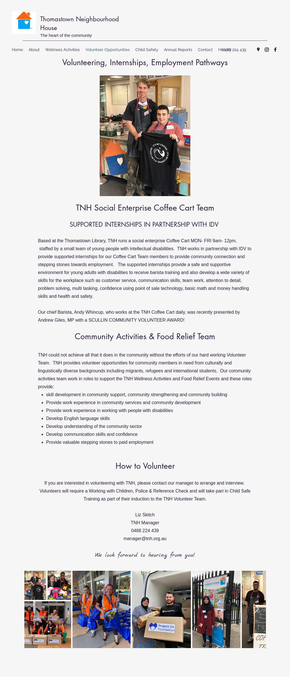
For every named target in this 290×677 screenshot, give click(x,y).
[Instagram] (267, 49)
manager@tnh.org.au (144, 538)
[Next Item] (256, 609)
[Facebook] (275, 49)
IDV (214, 224)
